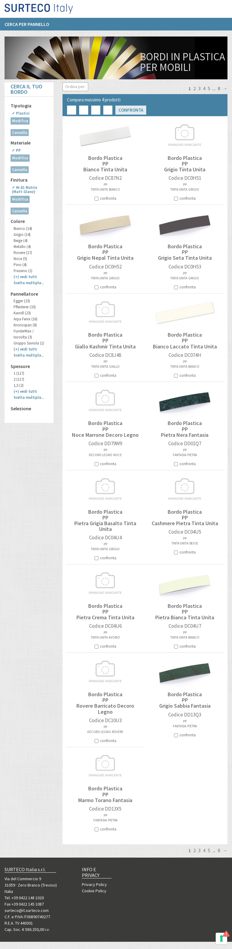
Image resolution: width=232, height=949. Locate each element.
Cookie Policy (94, 890)
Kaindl (22, 313)
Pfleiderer (25, 306)
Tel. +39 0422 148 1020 (24, 897)
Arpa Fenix (25, 319)
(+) (25, 276)
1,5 (19, 385)
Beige (20, 240)
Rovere (23, 252)
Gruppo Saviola (29, 343)
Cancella (19, 132)
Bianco (23, 228)
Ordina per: (75, 86)
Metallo (22, 246)
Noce (20, 258)
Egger (22, 300)
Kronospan (25, 325)
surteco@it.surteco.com (27, 910)
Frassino (23, 270)
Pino (20, 264)
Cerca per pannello (27, 26)
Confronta (130, 110)
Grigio (22, 234)
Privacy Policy (94, 884)
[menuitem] (30, 26)
